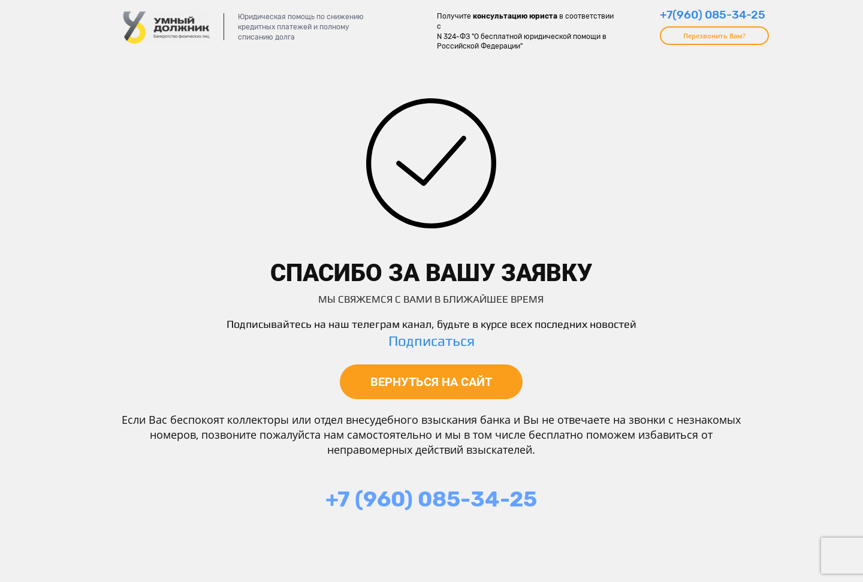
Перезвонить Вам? (714, 35)
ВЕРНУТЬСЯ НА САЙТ (431, 382)
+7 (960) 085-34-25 (431, 499)
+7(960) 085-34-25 (712, 15)
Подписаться (431, 341)
